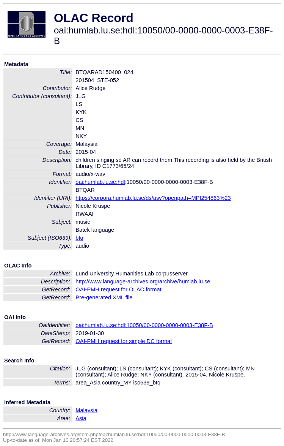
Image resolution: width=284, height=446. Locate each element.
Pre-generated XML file (103, 297)
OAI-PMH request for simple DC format (123, 341)
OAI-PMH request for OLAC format (118, 289)
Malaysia (86, 410)
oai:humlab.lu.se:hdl (100, 182)
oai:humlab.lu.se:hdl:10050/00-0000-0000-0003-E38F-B (144, 325)
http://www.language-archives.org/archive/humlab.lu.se (142, 281)
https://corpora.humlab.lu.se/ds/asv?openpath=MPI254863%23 (153, 198)
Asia (80, 418)
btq (79, 238)
